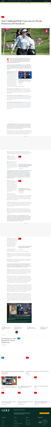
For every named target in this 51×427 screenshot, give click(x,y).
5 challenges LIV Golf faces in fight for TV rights (41, 387)
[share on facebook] (46, 27)
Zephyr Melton (37, 404)
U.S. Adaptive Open (21, 215)
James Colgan (21, 168)
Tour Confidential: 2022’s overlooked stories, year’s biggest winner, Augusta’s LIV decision (9, 387)
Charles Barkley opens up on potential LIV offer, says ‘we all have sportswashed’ (24, 189)
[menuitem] (28, 1)
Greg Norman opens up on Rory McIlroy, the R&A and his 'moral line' (8, 402)
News (19, 72)
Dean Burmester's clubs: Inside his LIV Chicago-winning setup (8, 340)
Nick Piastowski (4, 404)
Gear (18, 338)
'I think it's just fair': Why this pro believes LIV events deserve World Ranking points (41, 402)
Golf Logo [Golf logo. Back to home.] (3, 1)
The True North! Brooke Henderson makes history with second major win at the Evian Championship (25, 165)
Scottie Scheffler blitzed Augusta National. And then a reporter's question (6, 328)
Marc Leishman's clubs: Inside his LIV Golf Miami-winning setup (12, 372)
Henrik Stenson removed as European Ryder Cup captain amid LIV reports (24, 81)
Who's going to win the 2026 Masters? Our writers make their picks (32, 328)
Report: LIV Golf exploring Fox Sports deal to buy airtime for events (25, 402)
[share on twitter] (47, 27)
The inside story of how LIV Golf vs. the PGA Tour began (37, 372)
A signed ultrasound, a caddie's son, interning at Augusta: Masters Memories (44, 328)
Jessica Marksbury (21, 404)
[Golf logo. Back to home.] (6, 410)
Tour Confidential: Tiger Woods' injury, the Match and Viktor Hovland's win (25, 387)
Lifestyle (3, 425)
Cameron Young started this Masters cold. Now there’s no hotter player (18, 328)
